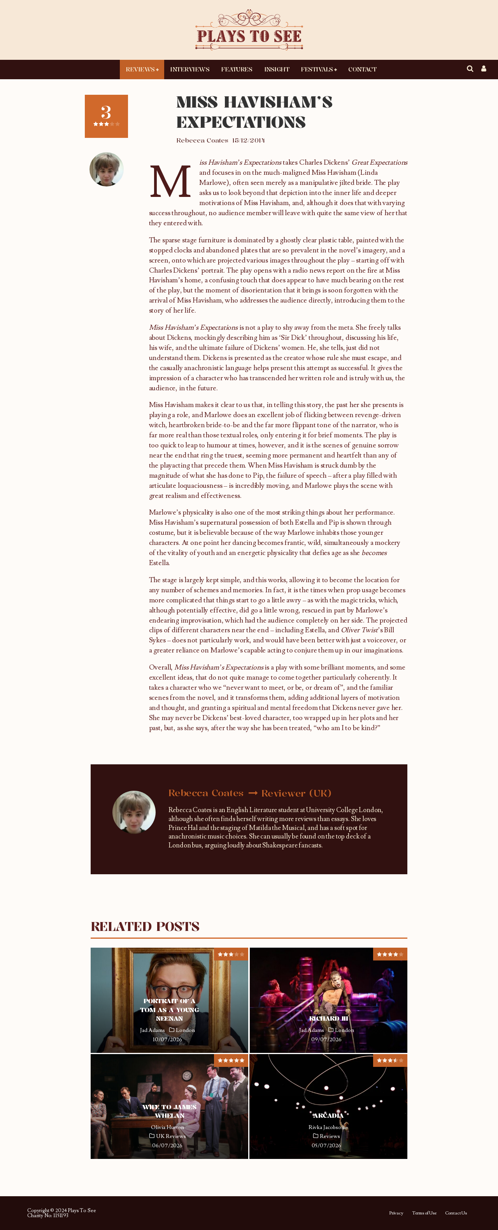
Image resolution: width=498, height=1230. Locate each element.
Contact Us (456, 1213)
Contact (362, 69)
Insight (276, 69)
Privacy (396, 1213)
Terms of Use (424, 1213)
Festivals (317, 69)
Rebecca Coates (202, 140)
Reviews (140, 69)
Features (236, 69)
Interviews (189, 69)
